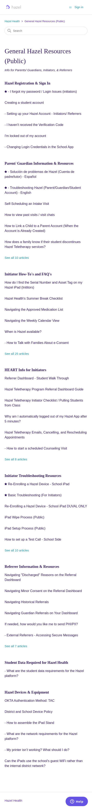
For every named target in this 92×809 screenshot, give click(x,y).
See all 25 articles (17, 353)
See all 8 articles (16, 459)
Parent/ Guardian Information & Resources (39, 163)
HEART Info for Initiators (25, 370)
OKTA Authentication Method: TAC (30, 700)
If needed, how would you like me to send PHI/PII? (41, 624)
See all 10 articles (17, 257)
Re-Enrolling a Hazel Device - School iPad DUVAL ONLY (46, 506)
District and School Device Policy (28, 711)
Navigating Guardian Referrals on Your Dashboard (41, 613)
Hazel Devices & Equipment (27, 692)
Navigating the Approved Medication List (34, 309)
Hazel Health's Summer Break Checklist (33, 298)
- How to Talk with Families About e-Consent (37, 343)
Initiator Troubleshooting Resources (33, 476)
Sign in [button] (79, 7)
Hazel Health (12, 21)
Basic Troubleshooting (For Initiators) (34, 495)
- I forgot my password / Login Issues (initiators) (42, 91)
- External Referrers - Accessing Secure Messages (41, 635)
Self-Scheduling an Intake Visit (27, 203)
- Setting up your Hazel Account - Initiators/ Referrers (43, 113)
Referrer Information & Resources (32, 567)
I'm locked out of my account (25, 136)
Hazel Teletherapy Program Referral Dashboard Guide (44, 389)
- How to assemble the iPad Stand (29, 723)
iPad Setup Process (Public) (25, 528)
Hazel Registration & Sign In (27, 83)
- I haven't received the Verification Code (34, 125)
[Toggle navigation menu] (70, 7)
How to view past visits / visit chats (30, 215)
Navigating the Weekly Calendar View (32, 320)
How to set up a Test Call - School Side (33, 539)
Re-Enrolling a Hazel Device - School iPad (38, 484)
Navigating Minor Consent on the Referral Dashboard (43, 591)
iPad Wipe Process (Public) (24, 517)
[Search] (46, 31)
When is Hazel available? (23, 331)
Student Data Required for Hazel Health (36, 663)
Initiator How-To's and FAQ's (28, 274)
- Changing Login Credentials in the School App (39, 147)
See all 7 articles (16, 646)
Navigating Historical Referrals (27, 602)
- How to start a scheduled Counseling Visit (36, 448)
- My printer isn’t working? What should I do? (37, 750)
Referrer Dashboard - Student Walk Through (37, 378)
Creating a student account (24, 102)
